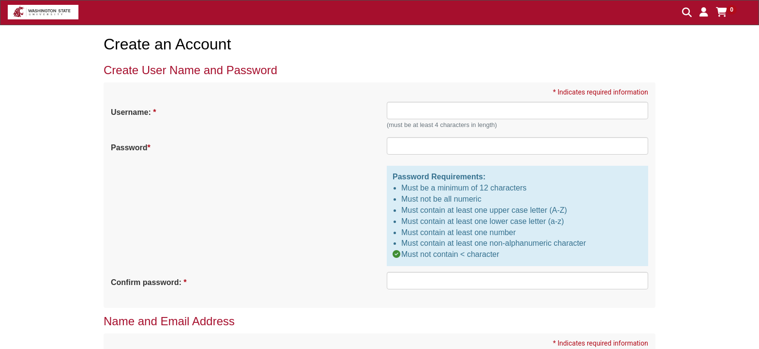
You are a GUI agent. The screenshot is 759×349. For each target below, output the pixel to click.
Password (130, 147)
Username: (133, 112)
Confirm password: (148, 282)
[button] (704, 12)
